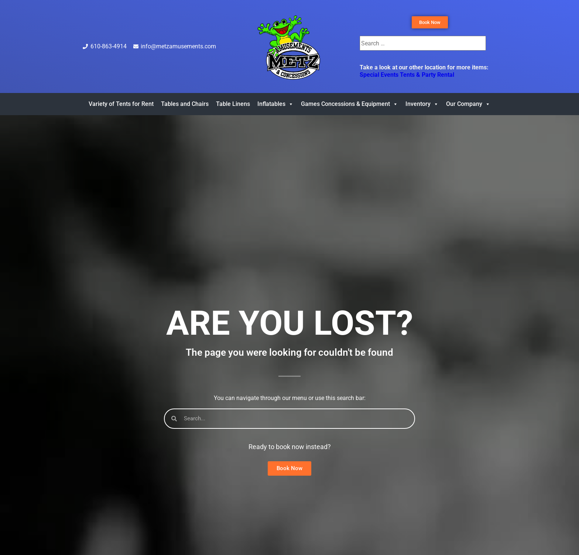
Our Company (468, 103)
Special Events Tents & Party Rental (407, 74)
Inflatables (275, 103)
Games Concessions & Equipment (349, 103)
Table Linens (233, 103)
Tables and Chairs (185, 103)
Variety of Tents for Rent (121, 103)
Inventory (422, 103)
